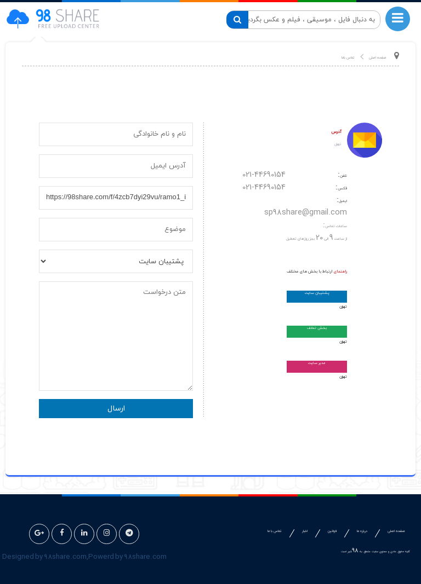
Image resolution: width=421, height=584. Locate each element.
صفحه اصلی (377, 57)
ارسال (116, 408)
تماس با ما (275, 531)
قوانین (332, 531)
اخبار (305, 531)
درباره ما (362, 531)
